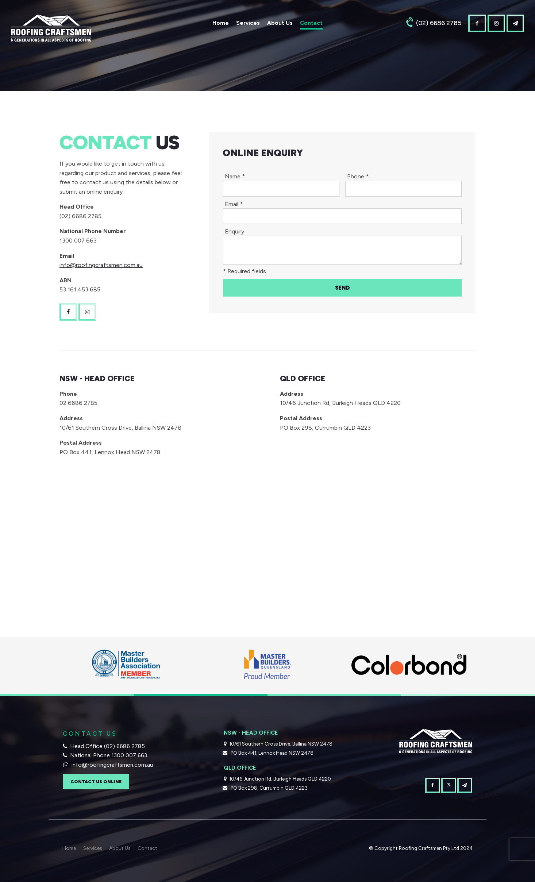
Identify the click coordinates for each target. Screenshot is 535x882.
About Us (280, 23)
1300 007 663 (129, 755)
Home (220, 23)
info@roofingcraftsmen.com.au (101, 265)
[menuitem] (69, 848)
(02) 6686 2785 (438, 23)
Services (248, 23)
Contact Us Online (96, 781)
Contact (311, 23)
